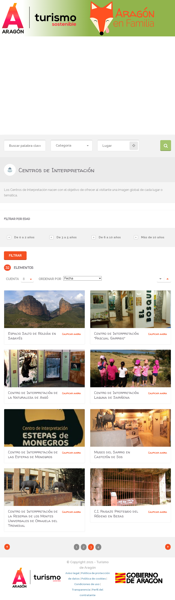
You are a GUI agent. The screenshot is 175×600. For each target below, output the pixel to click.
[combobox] (71, 146)
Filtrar (15, 255)
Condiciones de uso (87, 584)
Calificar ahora (71, 334)
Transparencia (81, 589)
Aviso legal (72, 573)
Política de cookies (93, 578)
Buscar (165, 145)
